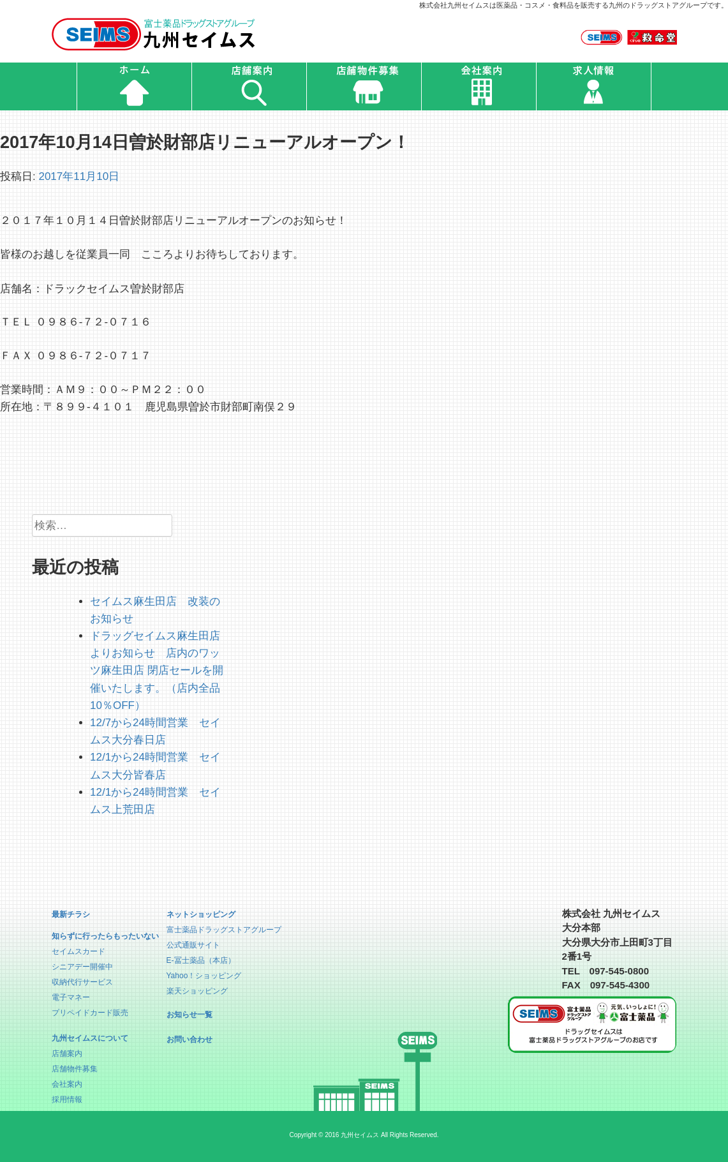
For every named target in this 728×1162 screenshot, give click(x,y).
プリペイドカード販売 (90, 1012)
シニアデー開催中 (82, 966)
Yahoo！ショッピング (204, 975)
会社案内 (67, 1084)
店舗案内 (67, 1053)
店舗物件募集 (75, 1068)
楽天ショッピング (197, 991)
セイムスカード (78, 951)
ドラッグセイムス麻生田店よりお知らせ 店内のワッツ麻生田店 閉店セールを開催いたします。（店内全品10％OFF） (156, 670)
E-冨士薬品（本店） (201, 960)
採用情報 (67, 1099)
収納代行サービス (82, 982)
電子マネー (71, 997)
